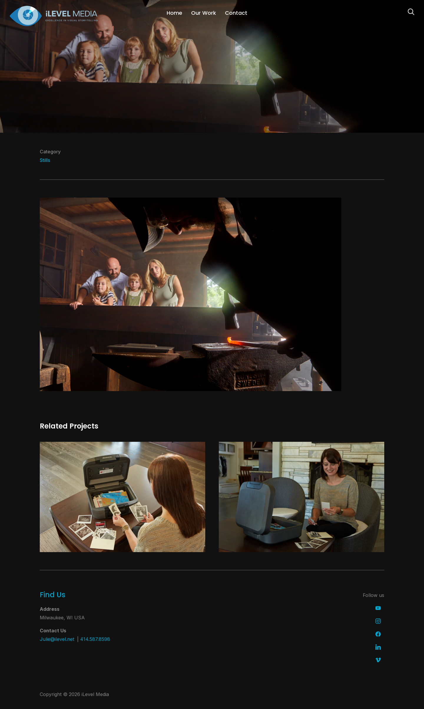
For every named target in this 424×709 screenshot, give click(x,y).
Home (174, 13)
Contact (236, 13)
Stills (45, 160)
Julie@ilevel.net (57, 639)
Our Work (203, 13)
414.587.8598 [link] (95, 639)
